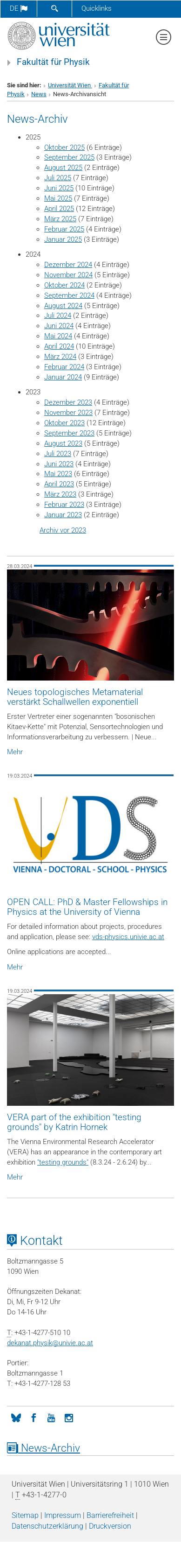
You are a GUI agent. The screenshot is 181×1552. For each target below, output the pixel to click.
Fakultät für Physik (53, 62)
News (39, 94)
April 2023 (59, 484)
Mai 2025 (58, 198)
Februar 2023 (64, 504)
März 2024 (60, 356)
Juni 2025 (59, 188)
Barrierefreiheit (110, 1515)
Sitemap (25, 1515)
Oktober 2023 (64, 423)
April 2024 (59, 346)
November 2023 (68, 412)
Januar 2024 (63, 377)
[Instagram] (69, 1417)
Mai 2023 (58, 474)
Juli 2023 (57, 453)
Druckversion (110, 1526)
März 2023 (60, 494)
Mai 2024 (58, 336)
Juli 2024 (57, 315)
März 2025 (60, 219)
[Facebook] (33, 1417)
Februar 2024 (64, 367)
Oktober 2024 (64, 285)
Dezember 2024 (68, 264)
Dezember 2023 (68, 402)
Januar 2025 (63, 239)
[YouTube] (51, 1417)
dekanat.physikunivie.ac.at (50, 1343)
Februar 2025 (64, 229)
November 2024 (68, 275)
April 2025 (59, 208)
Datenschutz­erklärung (47, 1526)
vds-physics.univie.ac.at (128, 937)
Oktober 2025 (64, 147)
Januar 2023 (63, 515)
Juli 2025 (57, 178)
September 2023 (69, 433)
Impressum (62, 1515)
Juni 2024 (59, 326)
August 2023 (63, 443)
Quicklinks (96, 8)
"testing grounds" (62, 1162)
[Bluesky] (16, 1417)
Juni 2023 (59, 464)
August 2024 (63, 306)
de (18, 8)
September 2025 (69, 157)
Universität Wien (70, 85)
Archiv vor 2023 (63, 530)
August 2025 (63, 167)
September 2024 (69, 295)
